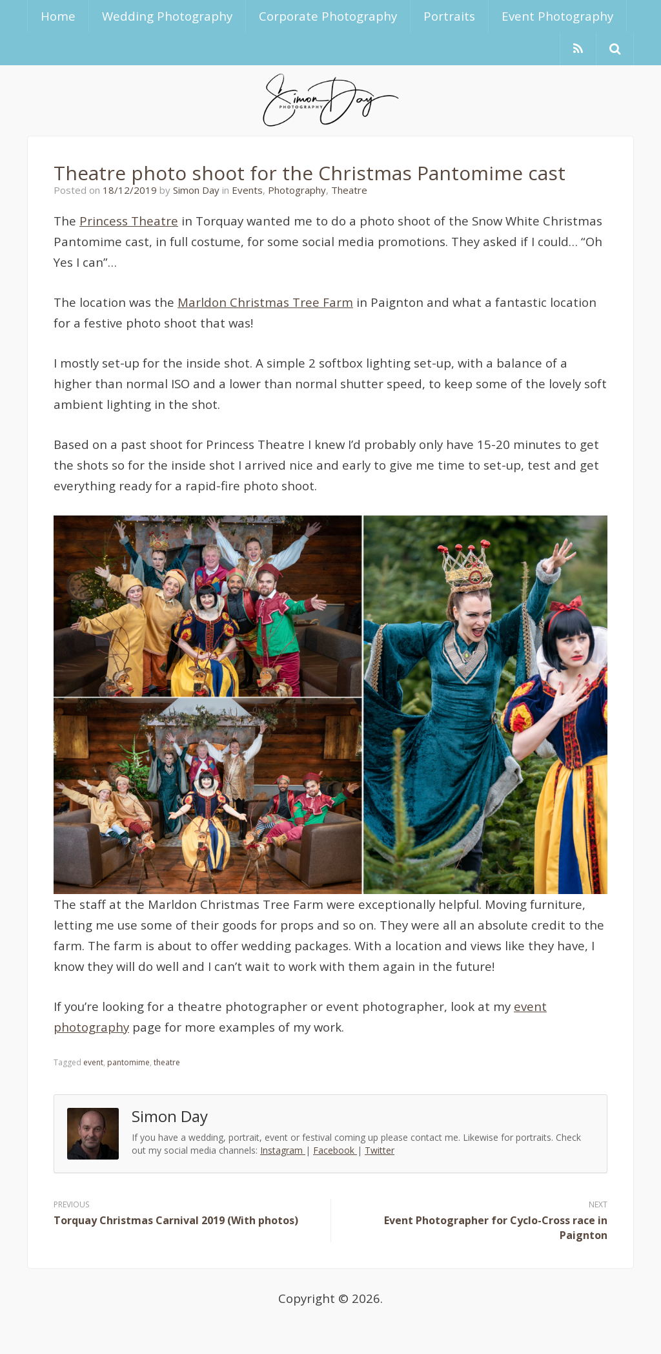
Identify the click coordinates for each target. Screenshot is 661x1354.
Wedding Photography (167, 16)
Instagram (282, 1150)
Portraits (449, 16)
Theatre (349, 189)
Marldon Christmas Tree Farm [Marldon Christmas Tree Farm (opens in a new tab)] (265, 302)
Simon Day (196, 189)
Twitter (379, 1150)
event (93, 1062)
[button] (614, 48)
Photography (297, 189)
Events (247, 189)
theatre (167, 1062)
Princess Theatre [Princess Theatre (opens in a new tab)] (128, 221)
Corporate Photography (328, 16)
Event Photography (557, 16)
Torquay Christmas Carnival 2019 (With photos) (176, 1220)
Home (58, 16)
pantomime (128, 1062)
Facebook (335, 1150)
